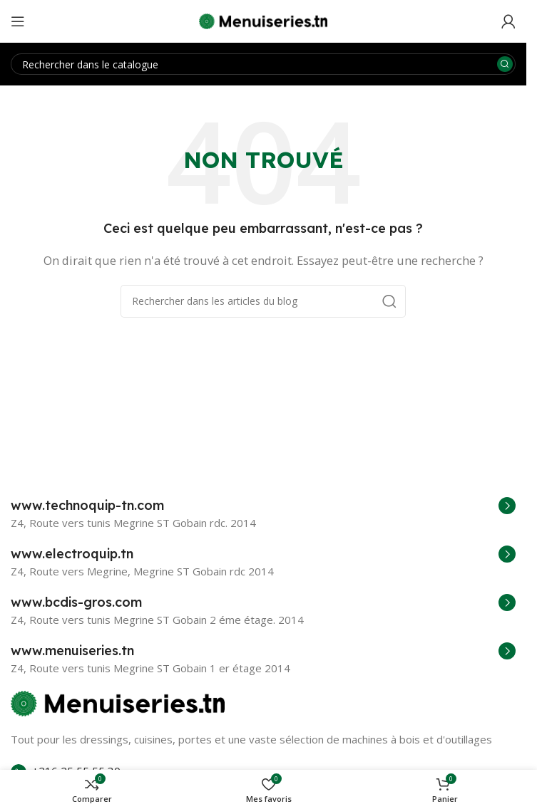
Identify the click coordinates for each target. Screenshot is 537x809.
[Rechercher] (263, 64)
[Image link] (118, 702)
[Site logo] (263, 20)
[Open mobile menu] (18, 21)
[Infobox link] (263, 505)
